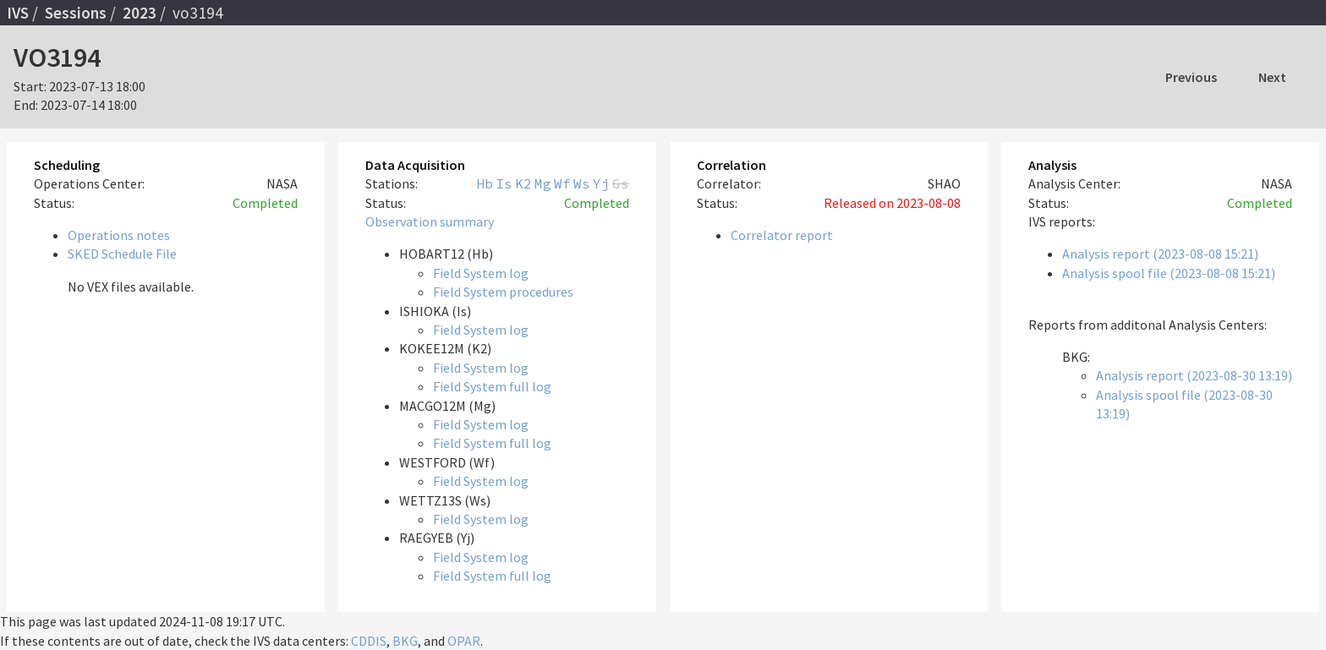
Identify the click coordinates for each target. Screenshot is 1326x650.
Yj (601, 183)
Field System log (481, 273)
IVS (18, 13)
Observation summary (429, 221)
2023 (139, 13)
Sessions (76, 13)
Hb (484, 183)
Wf (562, 183)
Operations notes (119, 235)
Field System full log (492, 386)
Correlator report (782, 235)
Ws (581, 183)
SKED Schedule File (122, 253)
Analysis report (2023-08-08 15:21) (1160, 253)
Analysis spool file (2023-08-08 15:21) (1168, 273)
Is (504, 183)
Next (1272, 76)
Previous (1191, 76)
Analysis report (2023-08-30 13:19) (1194, 375)
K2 (523, 183)
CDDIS (368, 640)
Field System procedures (503, 291)
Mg (542, 183)
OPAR (463, 640)
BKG (405, 640)
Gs (620, 183)
